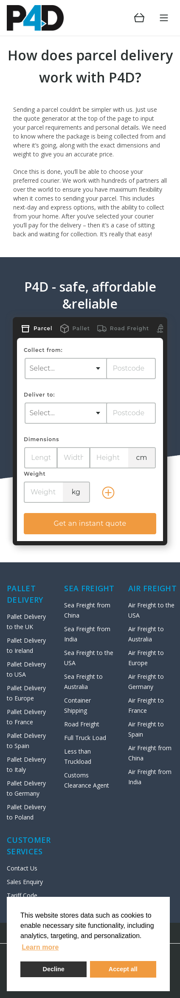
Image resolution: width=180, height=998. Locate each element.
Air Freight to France (146, 705)
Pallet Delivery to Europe (26, 693)
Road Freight (129, 328)
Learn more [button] (40, 947)
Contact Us (22, 868)
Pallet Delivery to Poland (26, 812)
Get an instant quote (89, 523)
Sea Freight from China (87, 610)
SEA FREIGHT (89, 588)
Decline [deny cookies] (54, 969)
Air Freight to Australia (146, 634)
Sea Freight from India (87, 634)
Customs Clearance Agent (86, 780)
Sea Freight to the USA (88, 658)
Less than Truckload (77, 756)
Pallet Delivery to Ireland (26, 645)
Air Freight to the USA (151, 610)
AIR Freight (152, 588)
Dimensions (41, 439)
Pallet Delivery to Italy (26, 764)
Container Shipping (77, 705)
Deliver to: (39, 394)
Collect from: (43, 350)
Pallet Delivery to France (26, 717)
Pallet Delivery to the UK (26, 621)
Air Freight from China (150, 753)
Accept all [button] (123, 969)
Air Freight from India (150, 777)
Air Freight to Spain (146, 729)
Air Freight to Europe (146, 658)
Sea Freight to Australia (83, 681)
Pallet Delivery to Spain (26, 740)
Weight (35, 474)
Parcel (43, 328)
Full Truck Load (85, 738)
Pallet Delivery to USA (26, 669)
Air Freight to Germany (146, 681)
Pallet (81, 328)
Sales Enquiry (25, 882)
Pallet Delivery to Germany (26, 788)
